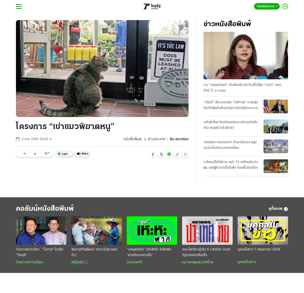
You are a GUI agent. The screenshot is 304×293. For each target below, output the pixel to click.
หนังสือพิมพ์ (132, 139)
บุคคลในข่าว (247, 262)
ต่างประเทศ (156, 139)
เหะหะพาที (134, 262)
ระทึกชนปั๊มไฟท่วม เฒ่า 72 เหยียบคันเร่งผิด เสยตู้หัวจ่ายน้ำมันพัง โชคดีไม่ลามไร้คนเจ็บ (231, 165)
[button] (153, 154)
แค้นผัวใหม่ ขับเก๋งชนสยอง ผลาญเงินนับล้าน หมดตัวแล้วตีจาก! (230, 125)
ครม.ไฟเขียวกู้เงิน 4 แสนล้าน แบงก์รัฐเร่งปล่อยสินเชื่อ (206, 252)
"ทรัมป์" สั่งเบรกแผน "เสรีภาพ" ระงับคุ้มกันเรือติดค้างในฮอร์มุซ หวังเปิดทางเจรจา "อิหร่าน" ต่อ (231, 106)
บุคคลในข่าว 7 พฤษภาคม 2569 (259, 249)
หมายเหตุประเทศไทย (198, 262)
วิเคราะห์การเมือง (29, 262)
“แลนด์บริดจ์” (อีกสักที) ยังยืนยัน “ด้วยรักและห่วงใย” (149, 252)
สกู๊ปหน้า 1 (79, 262)
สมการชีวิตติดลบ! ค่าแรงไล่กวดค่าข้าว (94, 252)
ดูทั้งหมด (278, 209)
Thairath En (267, 6)
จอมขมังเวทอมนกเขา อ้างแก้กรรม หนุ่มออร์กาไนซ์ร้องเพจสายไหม (230, 145)
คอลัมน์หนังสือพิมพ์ (45, 209)
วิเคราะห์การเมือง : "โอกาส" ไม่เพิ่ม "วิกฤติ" (39, 252)
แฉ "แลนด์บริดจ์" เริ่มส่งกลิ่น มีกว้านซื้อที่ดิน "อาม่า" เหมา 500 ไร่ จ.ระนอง (242, 88)
